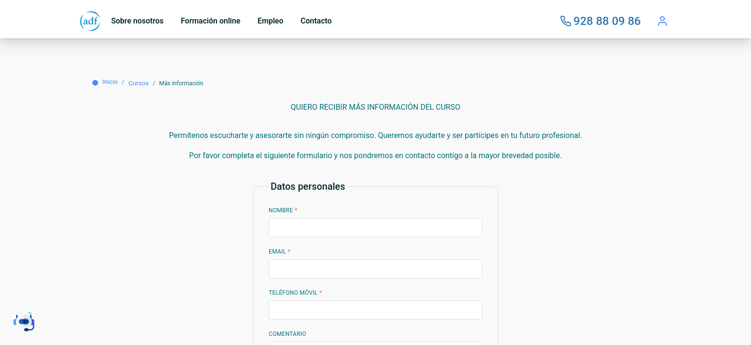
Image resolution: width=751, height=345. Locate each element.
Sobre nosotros (137, 20)
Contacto (316, 20)
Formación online (210, 20)
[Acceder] (662, 21)
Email (280, 251)
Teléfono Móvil (295, 292)
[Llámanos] (600, 21)
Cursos (138, 83)
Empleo (271, 20)
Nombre (283, 210)
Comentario (287, 334)
